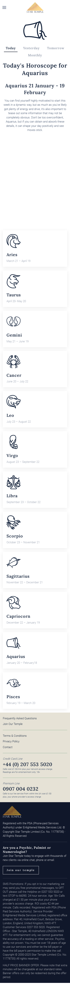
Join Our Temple (13, 724)
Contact (8, 747)
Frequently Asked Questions (20, 718)
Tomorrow (55, 48)
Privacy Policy (11, 741)
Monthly (35, 55)
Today (11, 48)
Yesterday (31, 48)
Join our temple (21, 870)
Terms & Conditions (15, 735)
